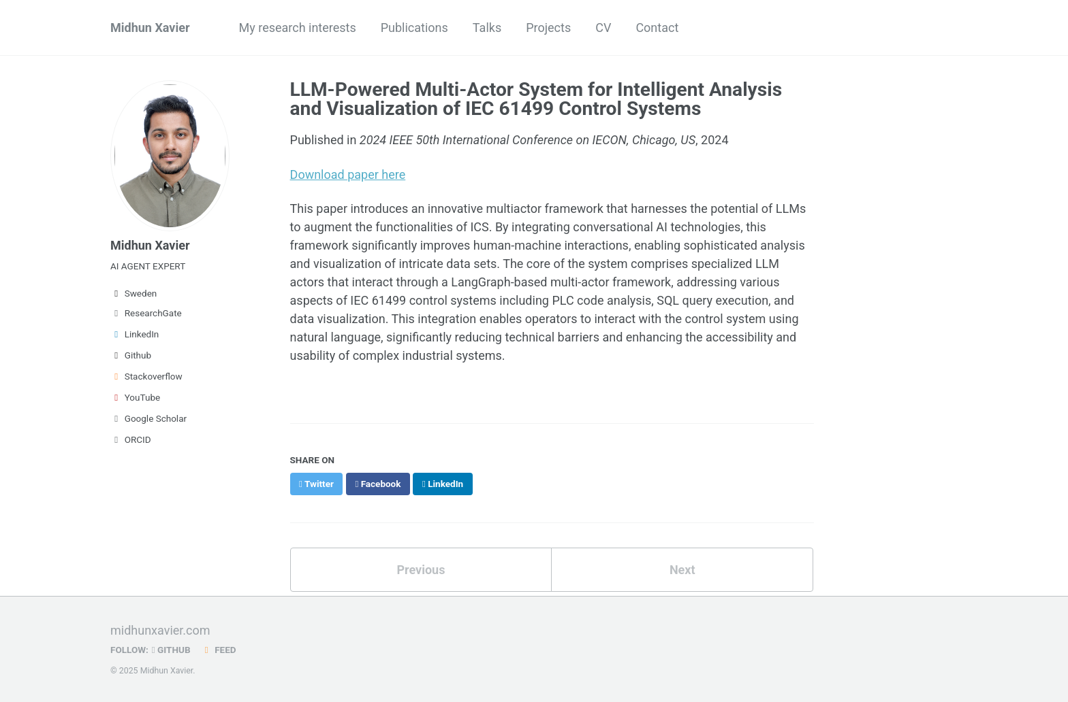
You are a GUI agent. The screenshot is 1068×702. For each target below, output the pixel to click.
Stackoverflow (146, 376)
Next (682, 570)
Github (130, 355)
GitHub (171, 649)
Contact (656, 27)
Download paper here (348, 174)
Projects (548, 27)
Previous (420, 570)
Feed (218, 649)
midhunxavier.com (160, 630)
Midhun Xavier (150, 27)
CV (603, 27)
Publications (414, 27)
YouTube (135, 397)
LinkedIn (134, 334)
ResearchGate (146, 312)
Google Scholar (148, 418)
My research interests (297, 27)
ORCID (130, 439)
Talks (487, 27)
